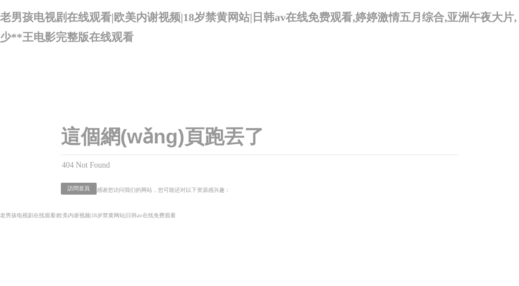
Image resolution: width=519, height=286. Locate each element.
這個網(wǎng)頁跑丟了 (162, 137)
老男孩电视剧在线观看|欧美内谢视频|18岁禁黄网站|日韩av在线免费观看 (88, 215)
